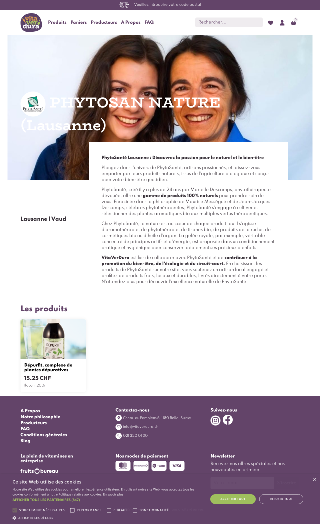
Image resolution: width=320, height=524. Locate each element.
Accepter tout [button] (233, 499)
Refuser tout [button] (281, 499)
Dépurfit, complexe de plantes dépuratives (48, 367)
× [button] (314, 480)
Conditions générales (43, 435)
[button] (107, 499)
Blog (25, 441)
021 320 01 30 (132, 436)
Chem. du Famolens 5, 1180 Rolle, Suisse (153, 418)
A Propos (130, 22)
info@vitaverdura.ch (137, 427)
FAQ (149, 22)
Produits (57, 22)
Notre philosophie (40, 417)
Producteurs (104, 22)
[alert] (160, 499)
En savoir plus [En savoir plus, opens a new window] (113, 494)
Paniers (78, 22)
